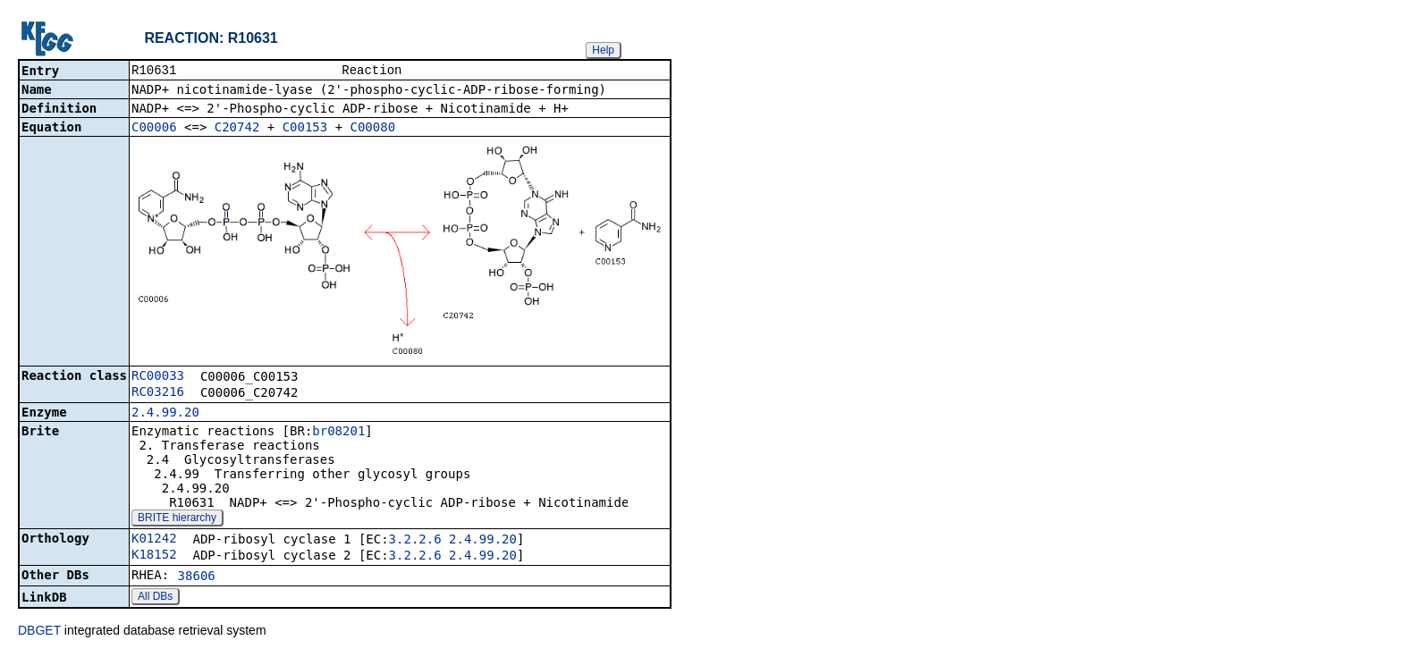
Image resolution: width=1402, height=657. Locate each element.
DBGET (39, 632)
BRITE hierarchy (177, 519)
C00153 (305, 129)
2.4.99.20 (165, 414)
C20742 (237, 129)
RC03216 (157, 393)
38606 (196, 577)
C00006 (154, 129)
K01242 (154, 540)
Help (603, 50)
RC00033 (157, 377)
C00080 (373, 129)
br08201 (338, 432)
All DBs (155, 598)
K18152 (154, 556)
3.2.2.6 (415, 541)
